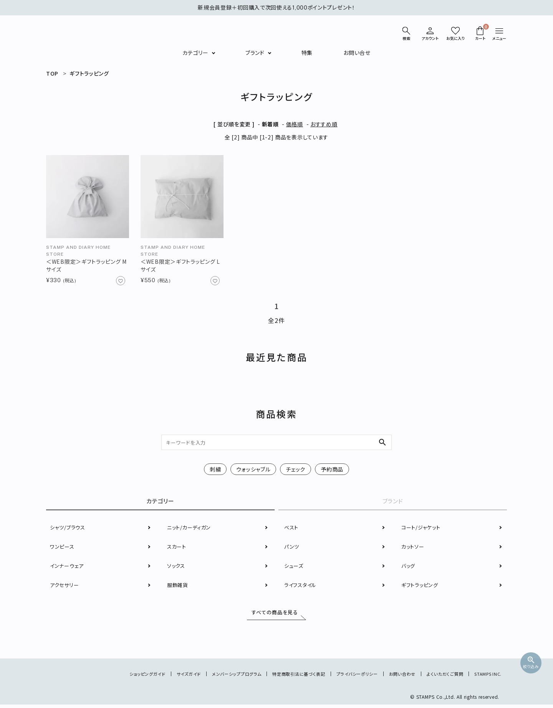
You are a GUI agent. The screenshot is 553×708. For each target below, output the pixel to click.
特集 (307, 52)
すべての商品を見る (273, 614)
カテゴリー (195, 52)
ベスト (292, 529)
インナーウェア (68, 567)
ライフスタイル (301, 586)
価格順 (294, 124)
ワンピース (63, 548)
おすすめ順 (324, 124)
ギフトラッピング (421, 586)
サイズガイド (169, 677)
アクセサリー (65, 586)
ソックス (177, 567)
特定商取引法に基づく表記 (286, 677)
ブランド (255, 52)
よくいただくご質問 (441, 677)
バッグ (408, 567)
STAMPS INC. (487, 677)
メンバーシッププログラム (220, 677)
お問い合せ (357, 52)
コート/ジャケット (422, 529)
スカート (177, 548)
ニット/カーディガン (190, 529)
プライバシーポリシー (348, 677)
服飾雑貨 (178, 586)
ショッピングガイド (125, 677)
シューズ (294, 567)
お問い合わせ (396, 677)
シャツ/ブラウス (69, 529)
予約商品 (332, 469)
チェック (295, 469)
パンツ (292, 548)
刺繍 (215, 469)
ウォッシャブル (253, 469)
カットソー (413, 548)
